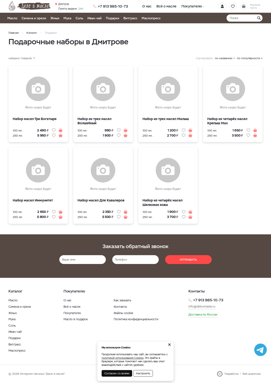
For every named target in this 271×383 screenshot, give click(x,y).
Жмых (54, 18)
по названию (223, 58)
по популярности (248, 58)
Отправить (188, 259)
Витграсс (130, 18)
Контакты (120, 307)
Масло (12, 18)
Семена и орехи (34, 18)
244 (70, 8)
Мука (67, 18)
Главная (13, 33)
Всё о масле (166, 6)
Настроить (143, 373)
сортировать (204, 58)
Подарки (112, 18)
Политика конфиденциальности (136, 319)
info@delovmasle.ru (201, 306)
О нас (146, 6)
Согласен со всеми (116, 373)
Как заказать (122, 300)
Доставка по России (202, 314)
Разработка (231, 374)
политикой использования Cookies (123, 358)
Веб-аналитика (252, 374)
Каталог (31, 33)
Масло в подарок (76, 319)
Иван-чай (94, 18)
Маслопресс (151, 18)
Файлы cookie (123, 313)
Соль (79, 18)
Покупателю (190, 6)
